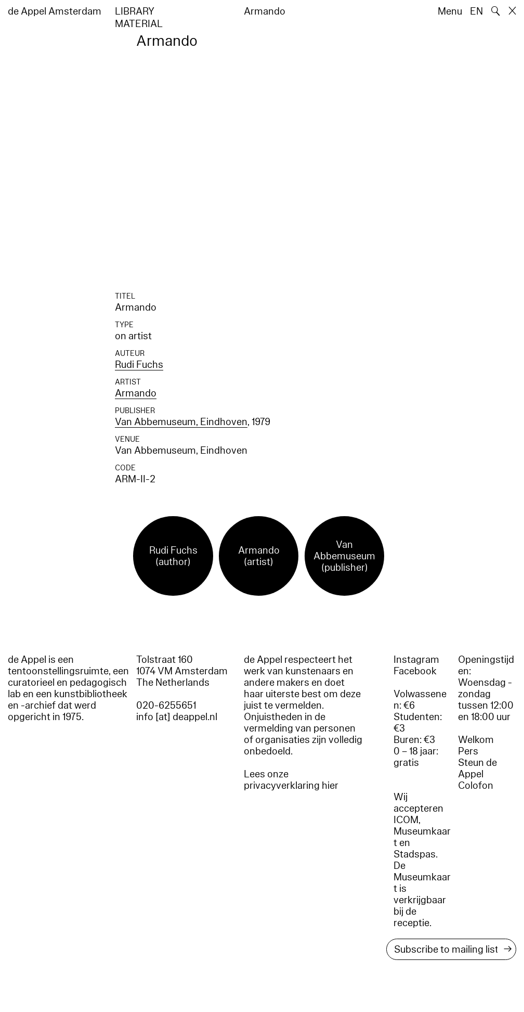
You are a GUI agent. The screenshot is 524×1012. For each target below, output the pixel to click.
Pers (468, 751)
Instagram (416, 660)
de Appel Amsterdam (54, 11)
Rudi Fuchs (139, 365)
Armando (135, 393)
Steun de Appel (477, 768)
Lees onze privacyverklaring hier (291, 779)
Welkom (476, 740)
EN (476, 11)
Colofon (475, 785)
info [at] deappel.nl (176, 717)
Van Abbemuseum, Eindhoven (181, 422)
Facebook (415, 671)
